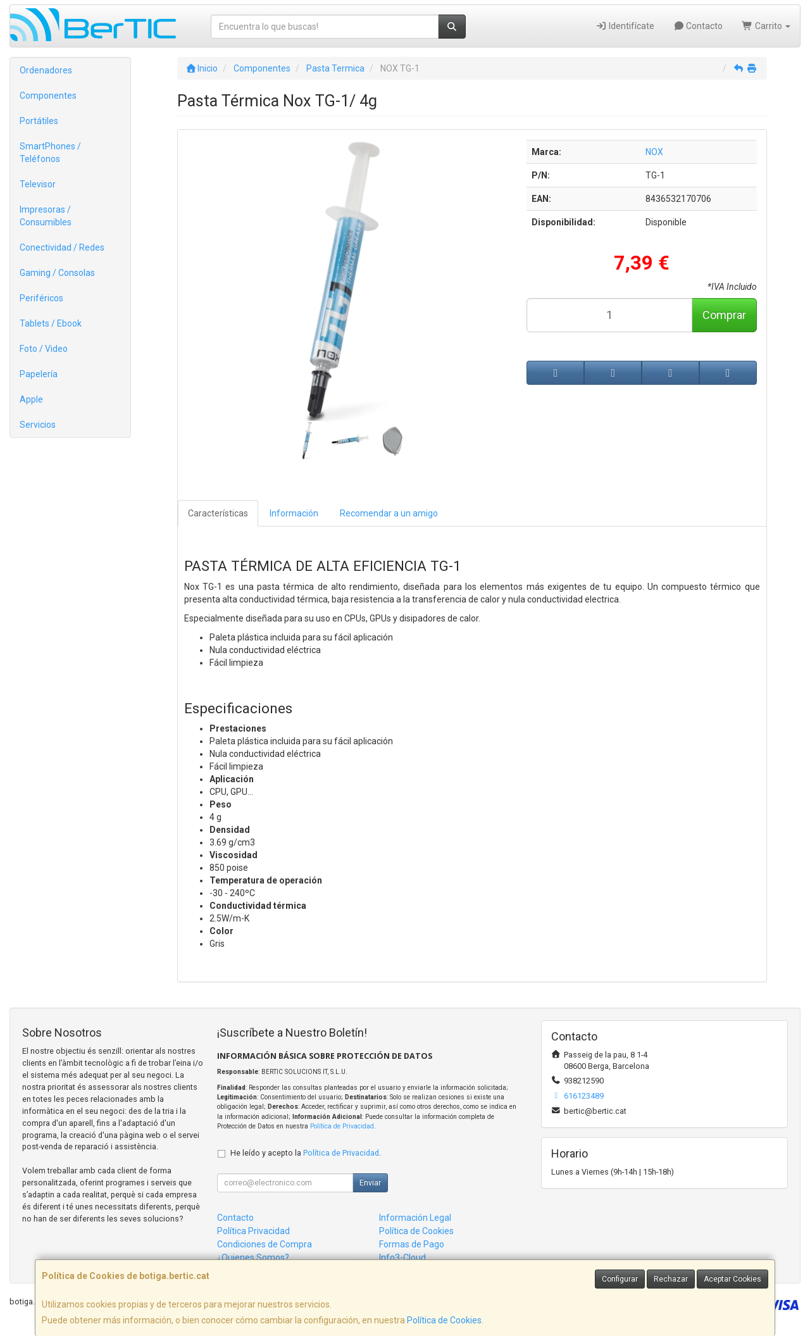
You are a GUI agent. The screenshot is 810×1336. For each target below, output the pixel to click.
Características (218, 513)
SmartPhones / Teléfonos (50, 152)
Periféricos (41, 298)
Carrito (766, 26)
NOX (654, 152)
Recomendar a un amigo (389, 513)
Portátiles (39, 121)
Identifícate (624, 26)
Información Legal (415, 1218)
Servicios (38, 425)
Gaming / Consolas (57, 273)
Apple (31, 399)
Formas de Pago (411, 1244)
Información (294, 513)
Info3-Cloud (402, 1257)
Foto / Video (44, 349)
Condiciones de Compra (264, 1244)
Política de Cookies (444, 1320)
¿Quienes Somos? (253, 1257)
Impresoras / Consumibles (46, 215)
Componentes (48, 96)
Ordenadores (46, 70)
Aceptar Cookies (732, 1279)
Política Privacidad (253, 1231)
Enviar (370, 1182)
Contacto (698, 26)
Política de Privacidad (342, 1126)
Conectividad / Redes (62, 247)
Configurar (620, 1279)
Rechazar (671, 1279)
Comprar (724, 315)
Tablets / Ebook (51, 323)
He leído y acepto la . (305, 1153)
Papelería (39, 374)
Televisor (38, 184)
